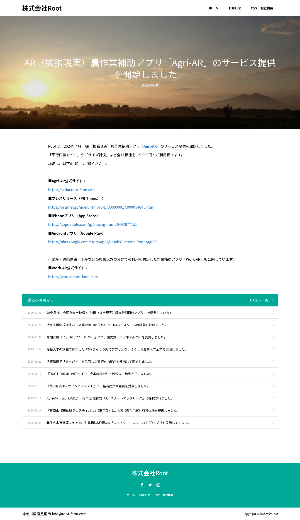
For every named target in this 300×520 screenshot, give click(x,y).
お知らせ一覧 (258, 300)
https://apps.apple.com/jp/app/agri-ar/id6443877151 (92, 224)
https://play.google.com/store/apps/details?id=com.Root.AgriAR (102, 241)
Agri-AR (150, 146)
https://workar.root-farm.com (73, 276)
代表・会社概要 (262, 8)
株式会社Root (42, 7)
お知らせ (234, 8)
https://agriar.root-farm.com (72, 189)
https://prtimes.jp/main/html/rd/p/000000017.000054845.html (101, 207)
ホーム (213, 8)
